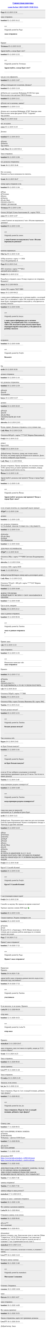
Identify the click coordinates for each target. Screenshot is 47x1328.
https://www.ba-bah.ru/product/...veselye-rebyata (17, 1160)
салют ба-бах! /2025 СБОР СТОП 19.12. (23, 7)
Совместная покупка (23, 3)
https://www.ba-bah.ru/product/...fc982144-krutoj (18, 1158)
